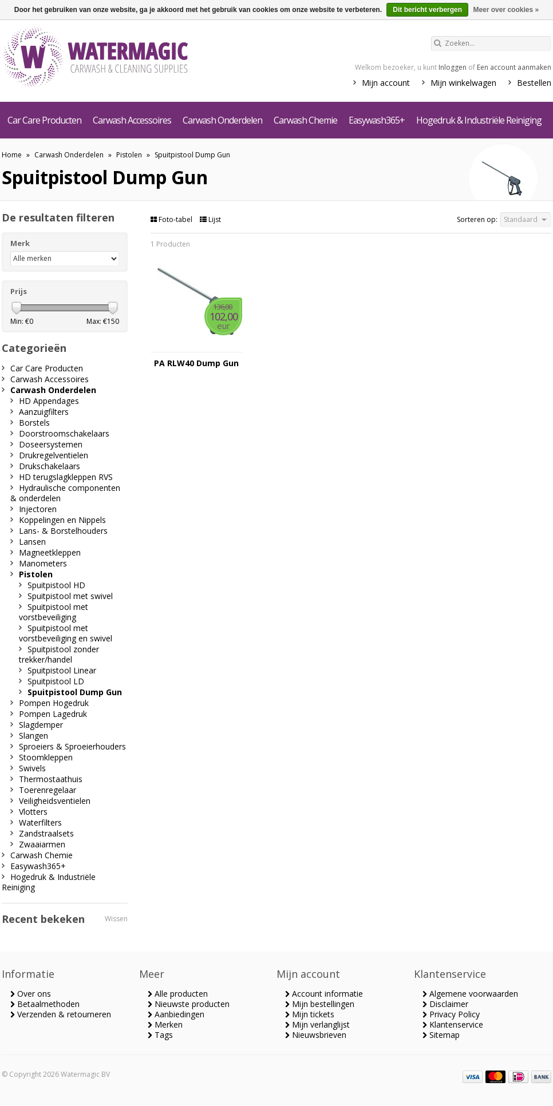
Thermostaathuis (50, 779)
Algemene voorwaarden (470, 993)
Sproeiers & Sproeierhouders (72, 746)
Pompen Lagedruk (53, 713)
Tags (160, 1034)
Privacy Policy (451, 1014)
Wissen (116, 918)
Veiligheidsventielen (54, 800)
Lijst (210, 219)
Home (12, 155)
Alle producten (178, 993)
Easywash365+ (377, 120)
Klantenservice (452, 1024)
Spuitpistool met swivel (70, 595)
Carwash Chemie (305, 120)
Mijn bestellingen (319, 1003)
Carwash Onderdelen (222, 120)
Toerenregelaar (47, 789)
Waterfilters (40, 822)
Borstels (34, 422)
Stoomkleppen (46, 757)
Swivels (32, 768)
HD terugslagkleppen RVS (66, 476)
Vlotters (33, 811)
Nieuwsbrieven (315, 1034)
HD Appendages (49, 400)
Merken (165, 1024)
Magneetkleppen (50, 552)
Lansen (32, 541)
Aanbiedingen (176, 1014)
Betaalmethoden (45, 1003)
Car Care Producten (44, 120)
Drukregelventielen (53, 455)
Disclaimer (445, 1003)
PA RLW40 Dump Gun (196, 363)
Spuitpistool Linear (61, 670)
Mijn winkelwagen (463, 82)
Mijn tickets (309, 1014)
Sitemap (441, 1034)
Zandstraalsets (46, 833)
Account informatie (324, 993)
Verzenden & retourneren (60, 1014)
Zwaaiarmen (42, 844)
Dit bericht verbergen (427, 10)
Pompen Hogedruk (54, 702)
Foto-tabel (172, 219)
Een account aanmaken (514, 67)
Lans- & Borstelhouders (63, 530)
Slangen (33, 735)
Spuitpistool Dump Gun (192, 155)
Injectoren (38, 509)
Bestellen (534, 82)
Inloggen (453, 67)
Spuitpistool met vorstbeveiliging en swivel (65, 633)
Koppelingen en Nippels (62, 519)
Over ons (30, 993)
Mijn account (386, 82)
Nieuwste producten (189, 1003)
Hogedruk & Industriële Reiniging (479, 120)
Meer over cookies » (506, 10)
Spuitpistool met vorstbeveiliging (53, 612)
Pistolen (129, 155)
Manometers (43, 563)
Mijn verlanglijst (317, 1024)
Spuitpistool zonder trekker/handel (59, 654)
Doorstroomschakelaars (64, 433)
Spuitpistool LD (55, 681)
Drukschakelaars (49, 466)
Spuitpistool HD (56, 585)
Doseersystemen (50, 444)
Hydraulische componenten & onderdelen (65, 493)
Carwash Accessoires (132, 120)
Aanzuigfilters (44, 411)
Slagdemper (41, 724)
